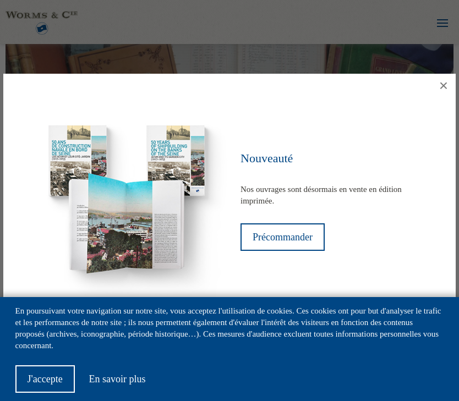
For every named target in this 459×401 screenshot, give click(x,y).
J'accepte (45, 385)
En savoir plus (117, 385)
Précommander (283, 237)
